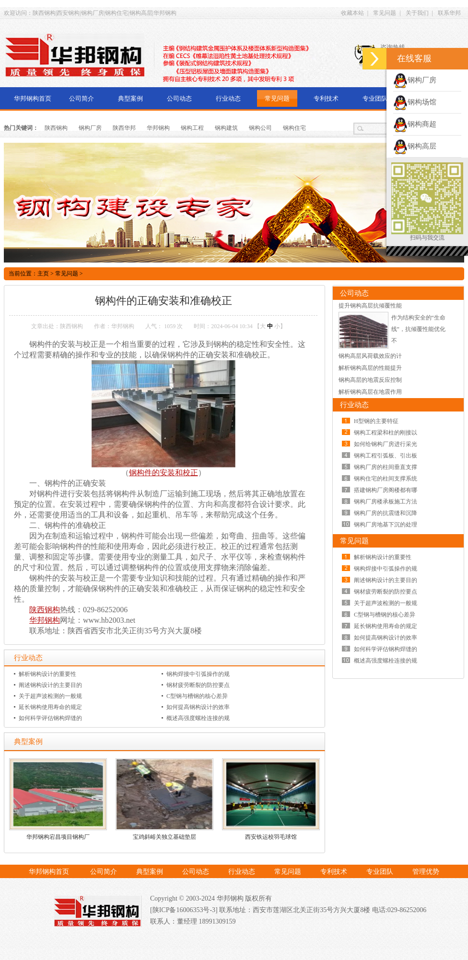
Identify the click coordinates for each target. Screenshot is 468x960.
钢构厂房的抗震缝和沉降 (385, 513)
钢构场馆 (414, 102)
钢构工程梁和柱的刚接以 (385, 432)
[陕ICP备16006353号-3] (184, 910)
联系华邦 (449, 13)
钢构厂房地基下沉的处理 (385, 524)
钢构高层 (414, 146)
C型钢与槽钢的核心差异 (197, 696)
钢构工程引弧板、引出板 (385, 455)
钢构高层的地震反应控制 (370, 380)
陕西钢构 (56, 128)
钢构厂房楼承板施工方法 (385, 501)
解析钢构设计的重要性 (47, 674)
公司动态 (179, 98)
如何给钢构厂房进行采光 (385, 444)
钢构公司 (260, 128)
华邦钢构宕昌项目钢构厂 (58, 837)
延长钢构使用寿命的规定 (50, 707)
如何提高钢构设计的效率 (198, 707)
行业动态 (228, 98)
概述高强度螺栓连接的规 (198, 718)
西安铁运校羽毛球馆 (271, 837)
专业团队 (375, 98)
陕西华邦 (124, 128)
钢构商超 (414, 124)
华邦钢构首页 (32, 98)
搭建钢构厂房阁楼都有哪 (385, 490)
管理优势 (425, 871)
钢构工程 (192, 128)
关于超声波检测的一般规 (50, 696)
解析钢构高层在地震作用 (370, 392)
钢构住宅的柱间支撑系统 (385, 478)
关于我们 (417, 13)
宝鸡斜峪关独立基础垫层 (164, 837)
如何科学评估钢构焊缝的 (50, 718)
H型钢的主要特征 (376, 421)
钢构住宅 (294, 128)
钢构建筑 (226, 128)
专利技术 (326, 98)
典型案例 (130, 98)
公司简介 (81, 98)
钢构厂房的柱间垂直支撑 (385, 467)
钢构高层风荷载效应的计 (370, 356)
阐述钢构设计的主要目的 (50, 685)
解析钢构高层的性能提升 (370, 368)
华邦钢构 (158, 128)
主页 (43, 273)
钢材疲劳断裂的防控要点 (198, 685)
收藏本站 (352, 13)
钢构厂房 (90, 128)
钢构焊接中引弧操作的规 (198, 674)
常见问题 (384, 13)
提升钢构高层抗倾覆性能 (370, 305)
